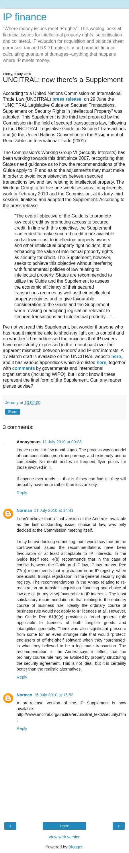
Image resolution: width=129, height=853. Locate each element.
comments (23, 368)
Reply (22, 492)
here (116, 356)
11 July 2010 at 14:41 (53, 510)
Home (64, 826)
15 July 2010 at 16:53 (53, 695)
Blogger (76, 847)
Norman (24, 510)
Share (12, 412)
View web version (64, 837)
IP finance (25, 16)
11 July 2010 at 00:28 (62, 442)
